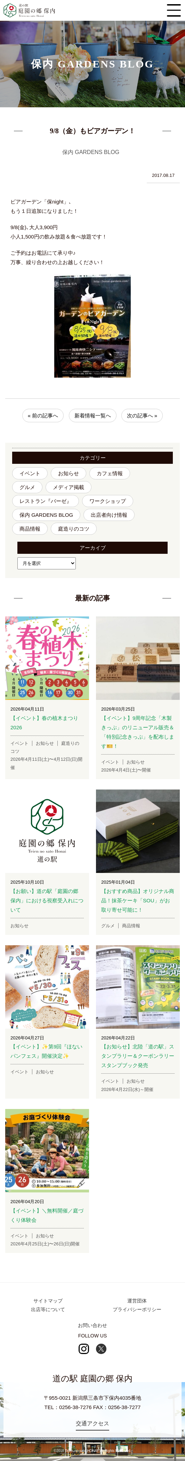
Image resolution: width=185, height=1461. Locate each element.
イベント (29, 473)
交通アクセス (92, 1423)
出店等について (48, 1309)
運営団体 (137, 1301)
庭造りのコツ (73, 529)
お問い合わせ (92, 1325)
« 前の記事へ (43, 415)
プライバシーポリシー (137, 1309)
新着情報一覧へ (92, 415)
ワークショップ (107, 501)
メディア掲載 (68, 487)
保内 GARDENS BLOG (46, 515)
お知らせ (68, 473)
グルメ (27, 487)
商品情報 (29, 529)
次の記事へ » (142, 415)
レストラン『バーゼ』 (45, 501)
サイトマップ (48, 1301)
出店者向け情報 (109, 515)
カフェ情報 (110, 473)
